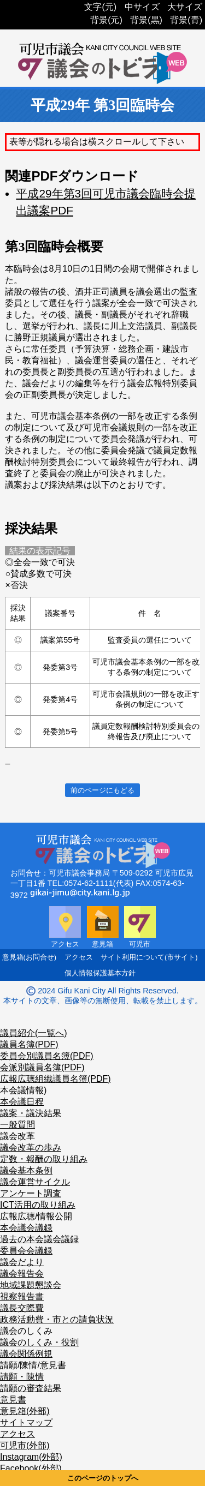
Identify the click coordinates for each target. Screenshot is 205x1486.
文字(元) (100, 6)
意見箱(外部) (25, 1411)
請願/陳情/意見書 (33, 1365)
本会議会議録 (26, 1227)
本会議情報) (23, 1090)
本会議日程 (22, 1101)
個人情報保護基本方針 (100, 973)
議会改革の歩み (30, 1147)
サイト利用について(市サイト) (149, 957)
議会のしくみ (26, 1330)
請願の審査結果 (30, 1388)
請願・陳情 (22, 1376)
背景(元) (106, 20)
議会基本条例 (26, 1170)
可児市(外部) (25, 1445)
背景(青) (186, 20)
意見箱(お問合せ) (29, 957)
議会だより (22, 1262)
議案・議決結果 (30, 1113)
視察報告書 (22, 1296)
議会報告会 (22, 1273)
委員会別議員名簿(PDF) (46, 1055)
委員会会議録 (26, 1250)
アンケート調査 (30, 1193)
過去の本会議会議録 (39, 1239)
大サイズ (184, 6)
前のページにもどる (102, 790)
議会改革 (17, 1136)
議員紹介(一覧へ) (33, 1033)
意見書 (13, 1399)
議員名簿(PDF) (29, 1044)
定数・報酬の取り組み (43, 1159)
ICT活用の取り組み (37, 1204)
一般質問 (17, 1124)
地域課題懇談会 (30, 1285)
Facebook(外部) (31, 1468)
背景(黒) (146, 20)
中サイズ (142, 6)
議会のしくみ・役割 (39, 1342)
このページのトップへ (102, 1478)
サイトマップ (26, 1422)
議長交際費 (22, 1308)
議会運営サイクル (35, 1182)
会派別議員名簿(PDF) (42, 1067)
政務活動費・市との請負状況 (57, 1319)
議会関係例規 (26, 1353)
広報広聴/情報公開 (36, 1216)
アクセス (79, 957)
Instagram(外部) (31, 1456)
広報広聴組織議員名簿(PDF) (55, 1078)
